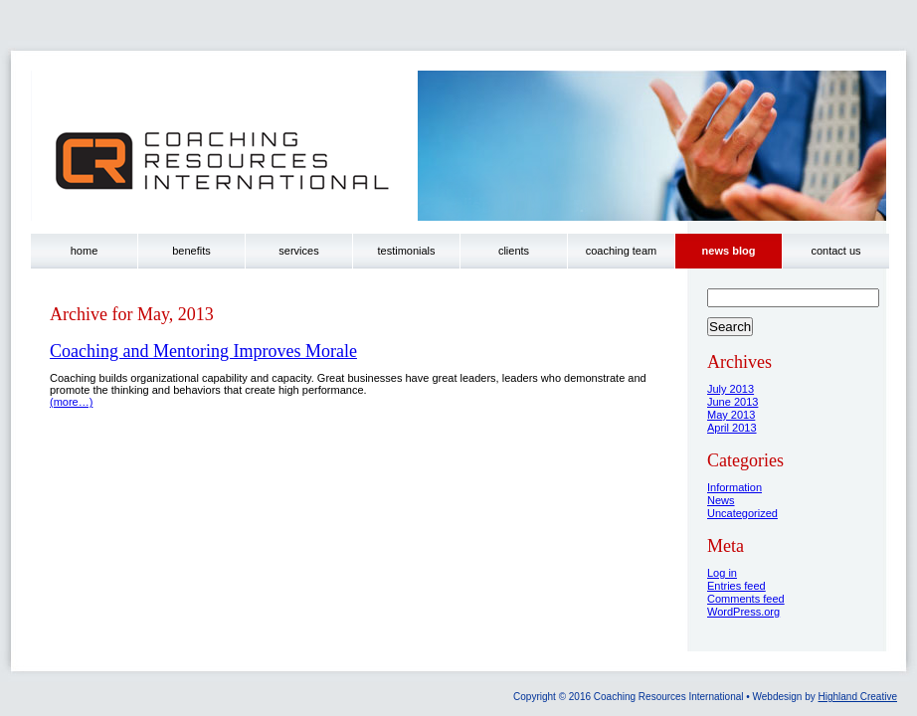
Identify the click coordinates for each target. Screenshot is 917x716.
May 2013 (731, 415)
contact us (835, 251)
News (721, 500)
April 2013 (732, 428)
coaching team (621, 251)
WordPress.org (743, 612)
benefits (191, 251)
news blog (729, 251)
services (298, 251)
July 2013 (730, 389)
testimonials (406, 251)
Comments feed (746, 599)
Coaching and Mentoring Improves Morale (203, 351)
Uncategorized (742, 513)
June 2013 (732, 402)
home (84, 251)
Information (734, 487)
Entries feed (736, 586)
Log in (722, 573)
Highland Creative (858, 696)
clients (513, 251)
